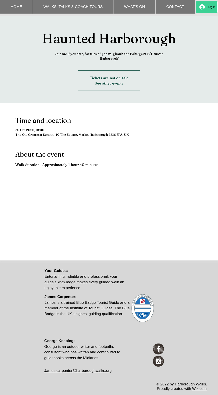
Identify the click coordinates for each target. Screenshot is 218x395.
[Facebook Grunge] (158, 348)
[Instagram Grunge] (158, 361)
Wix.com (199, 389)
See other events (109, 83)
